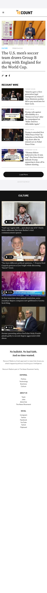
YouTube (23, 422)
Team (23, 397)
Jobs (23, 399)
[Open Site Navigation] (3, 12)
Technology (23, 381)
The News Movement (27, 369)
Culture (5, 48)
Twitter (23, 417)
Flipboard (23, 427)
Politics (23, 379)
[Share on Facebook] (9, 76)
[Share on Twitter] (6, 76)
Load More (23, 174)
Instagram (23, 415)
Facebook (23, 420)
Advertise (23, 402)
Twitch (23, 425)
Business (23, 384)
